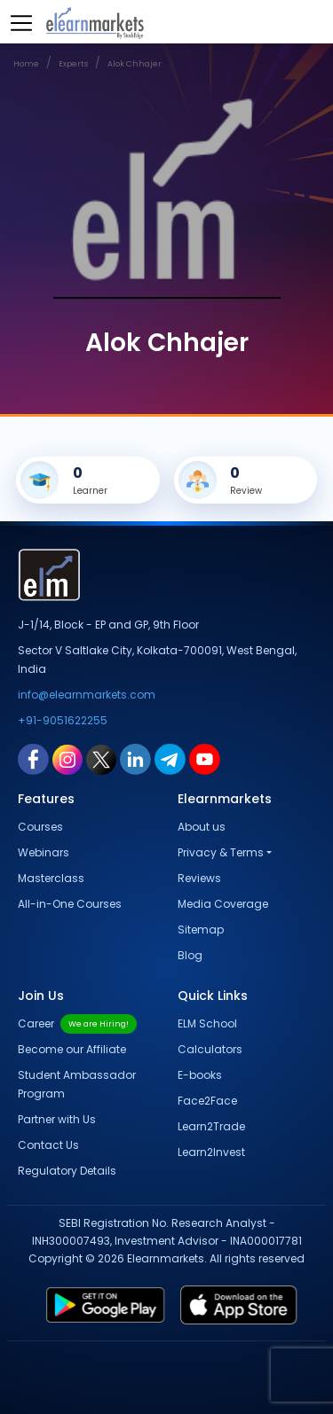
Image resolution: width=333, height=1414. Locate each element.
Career (77, 1023)
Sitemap (201, 929)
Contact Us (48, 1144)
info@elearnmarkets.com (86, 694)
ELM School (207, 1023)
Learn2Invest (211, 1152)
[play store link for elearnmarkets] (102, 1305)
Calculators (210, 1049)
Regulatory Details (67, 1170)
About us (202, 826)
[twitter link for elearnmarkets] (101, 759)
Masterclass (51, 878)
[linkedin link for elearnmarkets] (135, 759)
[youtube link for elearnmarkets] (204, 759)
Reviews (199, 878)
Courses (40, 826)
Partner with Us (57, 1119)
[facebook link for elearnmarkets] (33, 759)
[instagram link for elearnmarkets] (67, 759)
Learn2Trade (211, 1126)
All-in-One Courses (70, 903)
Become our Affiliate (72, 1049)
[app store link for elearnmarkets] (242, 1305)
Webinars (43, 852)
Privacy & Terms (221, 852)
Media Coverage (223, 903)
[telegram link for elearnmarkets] (170, 759)
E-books (200, 1074)
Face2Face (207, 1100)
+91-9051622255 (62, 720)
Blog (190, 955)
